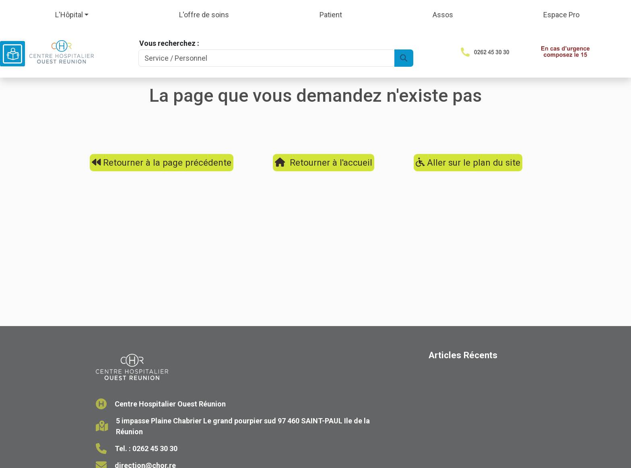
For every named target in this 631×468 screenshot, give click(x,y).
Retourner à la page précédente (162, 162)
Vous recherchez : (169, 43)
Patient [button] (331, 14)
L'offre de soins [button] (204, 14)
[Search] (266, 58)
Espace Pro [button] (561, 14)
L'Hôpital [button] (69, 14)
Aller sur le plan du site (468, 162)
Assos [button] (443, 14)
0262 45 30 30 (154, 448)
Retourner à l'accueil (323, 162)
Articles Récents (463, 355)
